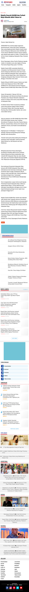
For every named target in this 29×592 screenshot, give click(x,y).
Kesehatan (17, 567)
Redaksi (20, 584)
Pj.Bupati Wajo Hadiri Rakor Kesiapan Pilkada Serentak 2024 (15, 546)
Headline (24, 4)
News (5, 12)
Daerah (2, 563)
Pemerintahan (7, 366)
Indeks (13, 4)
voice (25, 21)
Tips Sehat (3, 575)
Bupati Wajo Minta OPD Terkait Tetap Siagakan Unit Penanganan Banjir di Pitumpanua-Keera (11, 413)
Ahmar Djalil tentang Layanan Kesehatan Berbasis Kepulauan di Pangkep (14, 509)
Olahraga (3, 569)
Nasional (6, 369)
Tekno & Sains (7, 378)
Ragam (2, 565)
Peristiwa (6, 372)
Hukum (6, 375)
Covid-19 (3, 567)
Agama (18, 4)
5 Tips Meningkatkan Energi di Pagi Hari (13, 447)
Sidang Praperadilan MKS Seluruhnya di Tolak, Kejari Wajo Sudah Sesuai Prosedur (15, 483)
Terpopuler (8, 4)
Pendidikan (17, 563)
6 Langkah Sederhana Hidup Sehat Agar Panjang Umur (14, 451)
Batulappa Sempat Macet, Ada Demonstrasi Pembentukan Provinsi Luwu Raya (15, 514)
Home (2, 4)
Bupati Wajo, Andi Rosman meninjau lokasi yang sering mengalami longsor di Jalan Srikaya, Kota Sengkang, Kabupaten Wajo (10, 322)
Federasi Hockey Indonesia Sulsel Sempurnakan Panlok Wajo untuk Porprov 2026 (11, 387)
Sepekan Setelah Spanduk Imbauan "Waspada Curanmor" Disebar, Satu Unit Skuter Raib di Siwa (11, 422)
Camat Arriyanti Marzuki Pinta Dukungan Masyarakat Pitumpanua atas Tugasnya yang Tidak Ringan (11, 396)
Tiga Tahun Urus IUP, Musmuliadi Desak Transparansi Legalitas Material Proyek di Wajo (9, 304)
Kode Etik (11, 584)
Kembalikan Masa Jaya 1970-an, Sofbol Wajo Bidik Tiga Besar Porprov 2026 (10, 295)
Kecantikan (17, 576)
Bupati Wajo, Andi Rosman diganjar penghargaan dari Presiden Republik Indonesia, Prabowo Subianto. (14, 521)
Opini (16, 569)
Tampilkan (25, 289)
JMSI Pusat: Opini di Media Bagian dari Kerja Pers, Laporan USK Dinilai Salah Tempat (14, 541)
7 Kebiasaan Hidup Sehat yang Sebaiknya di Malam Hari (13, 457)
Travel (2, 578)
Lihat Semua (14, 338)
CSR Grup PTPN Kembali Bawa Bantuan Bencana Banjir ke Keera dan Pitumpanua (11, 404)
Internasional (18, 573)
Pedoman (16, 584)
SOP (8, 584)
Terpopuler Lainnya (14, 428)
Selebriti (3, 576)
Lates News (17, 561)
